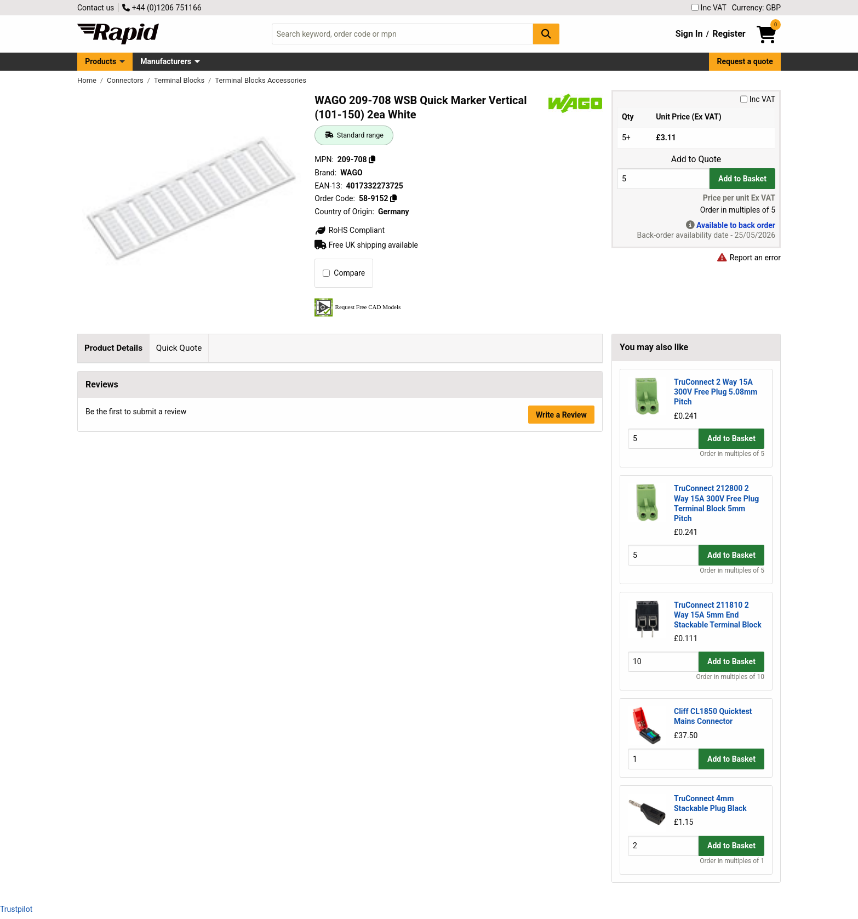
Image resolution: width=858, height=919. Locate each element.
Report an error (748, 257)
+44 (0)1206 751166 (161, 7)
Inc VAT (709, 8)
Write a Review (561, 593)
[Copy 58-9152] (393, 198)
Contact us (95, 7)
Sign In (689, 33)
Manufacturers (165, 61)
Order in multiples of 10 (730, 677)
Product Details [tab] (113, 348)
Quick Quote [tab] (179, 348)
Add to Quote (696, 159)
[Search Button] (546, 34)
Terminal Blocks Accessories (260, 80)
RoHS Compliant (349, 230)
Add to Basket (742, 178)
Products (100, 61)
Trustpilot (16, 909)
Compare (344, 273)
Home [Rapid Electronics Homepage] (87, 80)
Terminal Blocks (180, 80)
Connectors (126, 80)
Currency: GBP (756, 8)
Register (728, 33)
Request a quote (745, 61)
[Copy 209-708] (372, 159)
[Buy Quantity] (663, 178)
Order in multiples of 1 (732, 861)
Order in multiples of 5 (732, 454)
